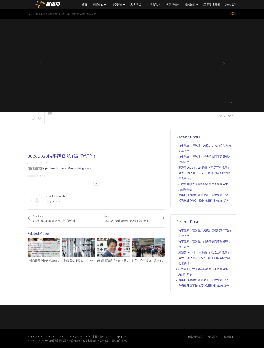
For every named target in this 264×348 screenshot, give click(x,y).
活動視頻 (172, 4)
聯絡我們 (230, 4)
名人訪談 (135, 4)
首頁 (84, 4)
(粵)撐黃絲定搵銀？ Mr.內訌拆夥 (83, 260)
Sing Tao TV (52, 201)
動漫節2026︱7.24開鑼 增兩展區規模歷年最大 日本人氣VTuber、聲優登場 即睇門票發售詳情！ (204, 173)
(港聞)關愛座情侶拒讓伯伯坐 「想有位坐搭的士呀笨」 (60, 260)
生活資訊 (153, 4)
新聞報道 (99, 4)
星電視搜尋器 (211, 4)
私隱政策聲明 (195, 336)
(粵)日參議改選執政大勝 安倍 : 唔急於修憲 (122, 260)
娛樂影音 (118, 4)
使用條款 (213, 336)
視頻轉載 (191, 4)
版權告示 (229, 336)
